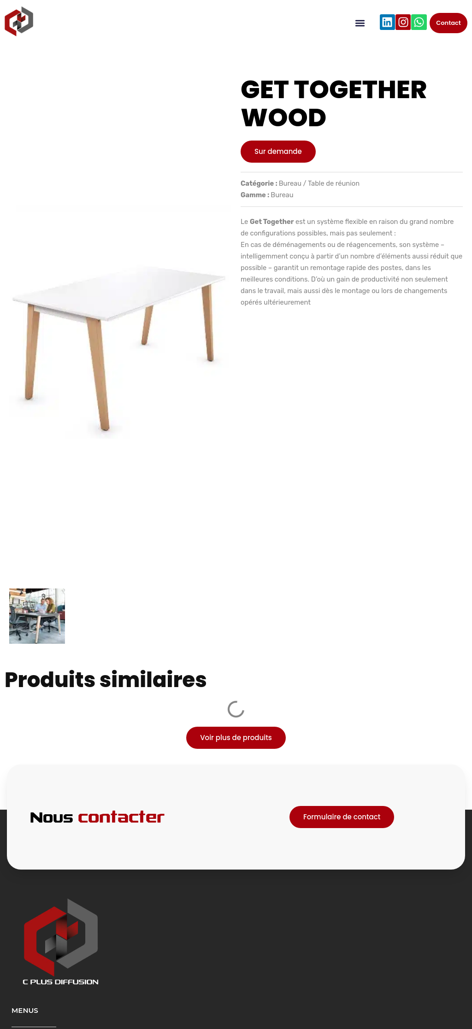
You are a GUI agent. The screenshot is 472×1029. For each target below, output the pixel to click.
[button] (359, 23)
